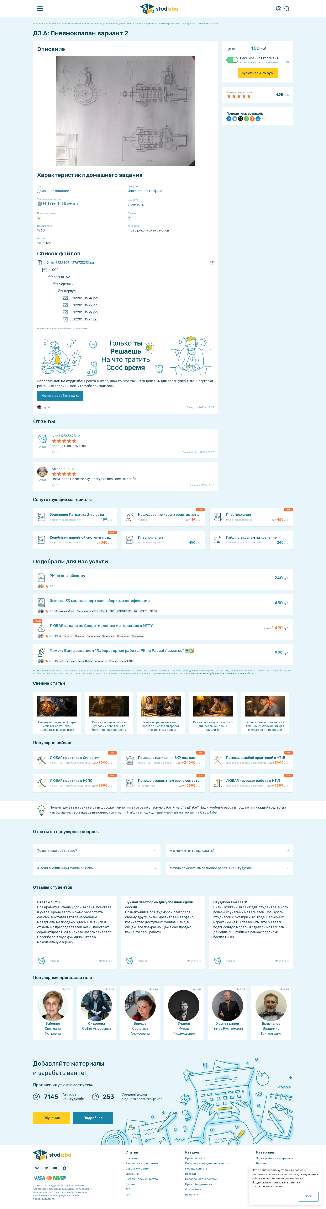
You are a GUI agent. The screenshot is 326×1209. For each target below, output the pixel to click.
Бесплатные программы (142, 1163)
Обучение (51, 1118)
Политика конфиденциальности (206, 1163)
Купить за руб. (258, 73)
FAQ (128, 1189)
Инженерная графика (145, 191)
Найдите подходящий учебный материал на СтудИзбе (172, 812)
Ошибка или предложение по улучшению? (62, 328)
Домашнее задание (53, 191)
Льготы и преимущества (142, 1179)
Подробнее (93, 1118)
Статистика (193, 1189)
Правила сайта (195, 1158)
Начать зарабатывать (60, 396)
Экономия (132, 1173)
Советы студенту (137, 1168)
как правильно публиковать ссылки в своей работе (221, 673)
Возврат (190, 1173)
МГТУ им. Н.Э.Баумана (57, 203)
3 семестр (136, 204)
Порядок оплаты (196, 1168)
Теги (128, 1194)
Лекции (261, 1163)
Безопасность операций (201, 1179)
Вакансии (191, 1194)
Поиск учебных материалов (274, 1158)
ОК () (308, 1196)
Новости (131, 1158)
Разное (131, 1184)
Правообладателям (198, 1184)
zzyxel (43, 407)
